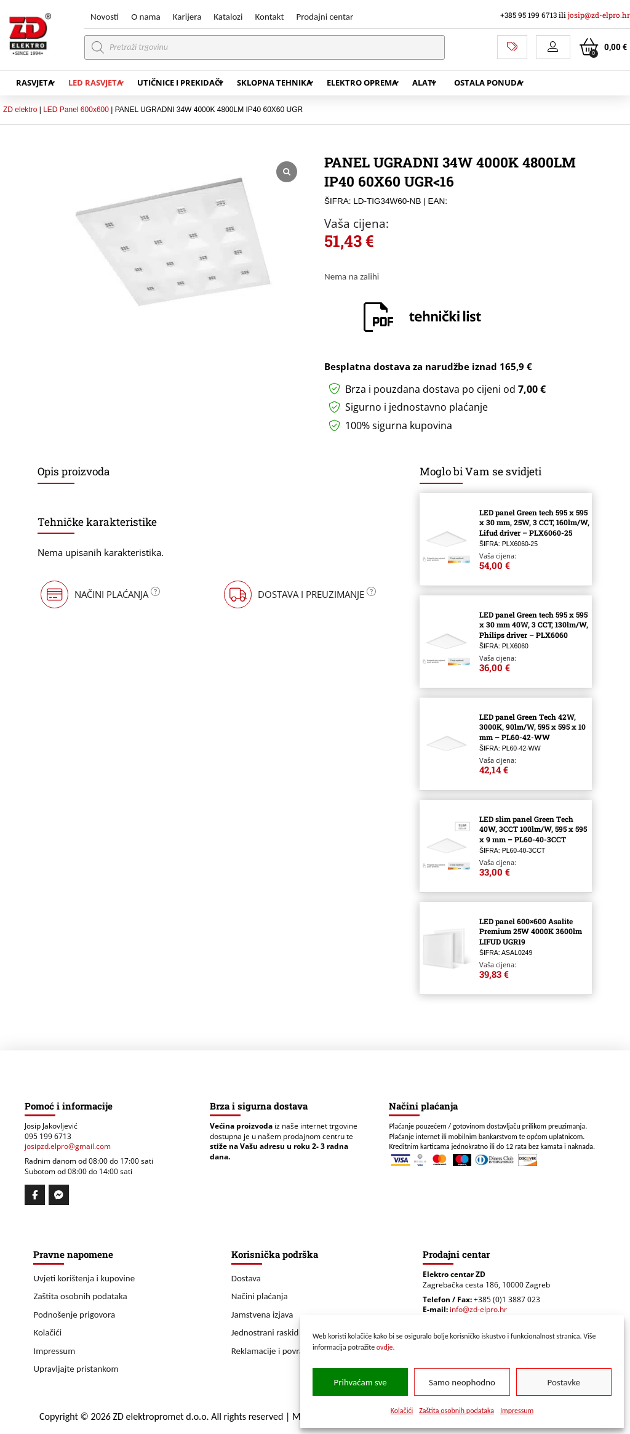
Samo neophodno (462, 1382)
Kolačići (402, 1410)
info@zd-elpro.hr (478, 1309)
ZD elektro (20, 109)
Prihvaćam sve (360, 1382)
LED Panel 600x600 (76, 109)
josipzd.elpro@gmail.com (68, 1146)
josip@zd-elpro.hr (599, 15)
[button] (553, 47)
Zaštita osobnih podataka (456, 1410)
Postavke (564, 1382)
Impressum (516, 1410)
